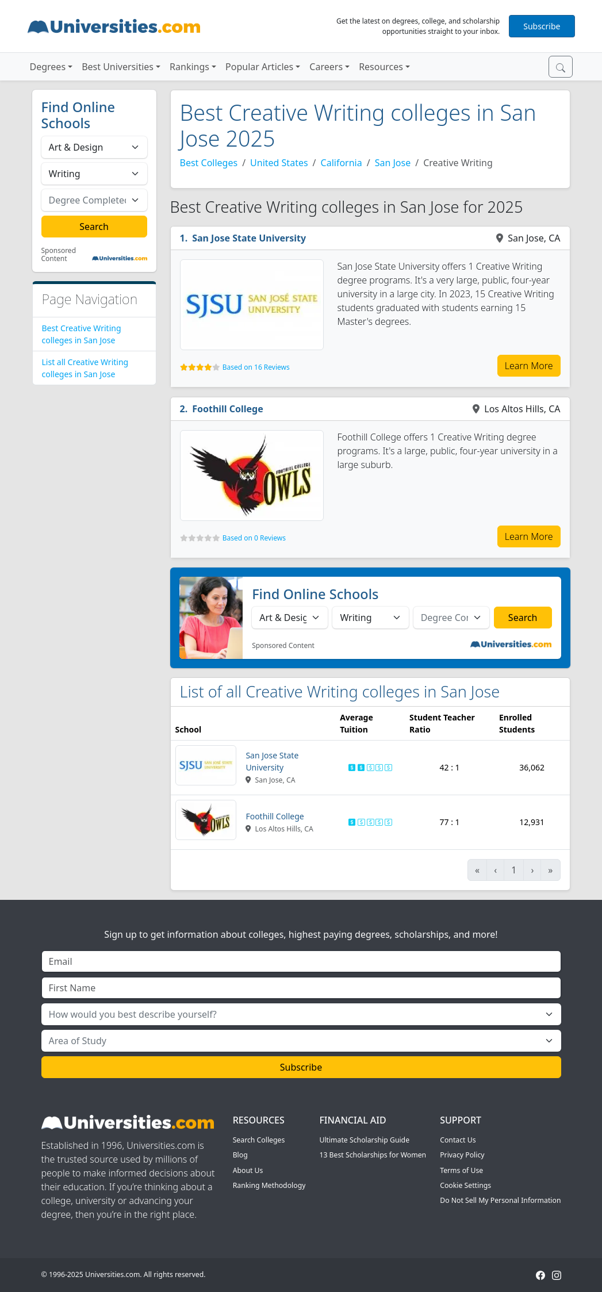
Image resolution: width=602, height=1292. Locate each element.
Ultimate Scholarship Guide (364, 1140)
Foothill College (227, 408)
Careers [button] (326, 66)
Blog (240, 1155)
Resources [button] (381, 66)
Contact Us (458, 1140)
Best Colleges (209, 162)
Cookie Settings (465, 1185)
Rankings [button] (189, 66)
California (341, 162)
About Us (248, 1170)
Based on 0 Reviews (254, 538)
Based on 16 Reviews (256, 367)
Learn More (529, 365)
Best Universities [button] (118, 66)
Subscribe (541, 26)
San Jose (393, 162)
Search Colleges (259, 1140)
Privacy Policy (462, 1155)
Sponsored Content (58, 255)
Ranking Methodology (269, 1185)
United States (279, 162)
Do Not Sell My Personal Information (500, 1200)
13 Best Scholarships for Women (372, 1155)
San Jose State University (249, 238)
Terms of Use (461, 1170)
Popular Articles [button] (259, 66)
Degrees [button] (48, 66)
